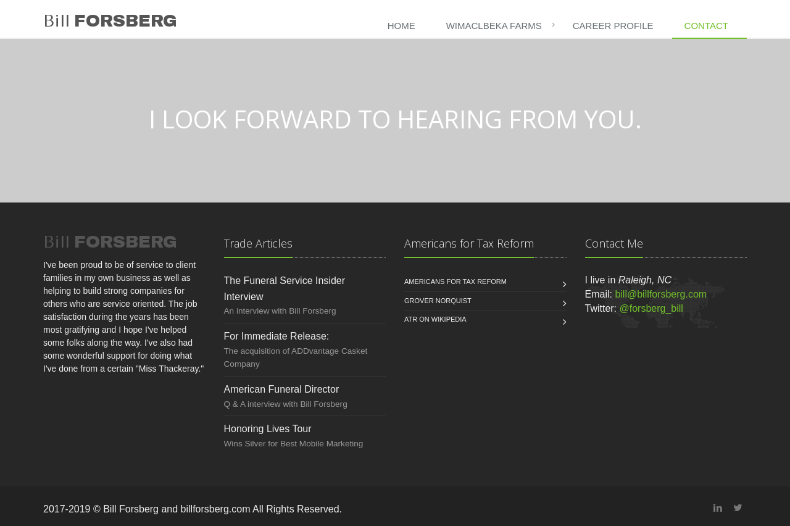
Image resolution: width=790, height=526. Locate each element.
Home (401, 25)
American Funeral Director (281, 389)
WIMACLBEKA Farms (494, 25)
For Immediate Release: (277, 336)
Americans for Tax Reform (455, 281)
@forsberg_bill (651, 308)
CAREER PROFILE (613, 25)
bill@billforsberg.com (661, 294)
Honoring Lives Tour (268, 429)
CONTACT (706, 25)
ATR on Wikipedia (435, 319)
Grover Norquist (438, 300)
